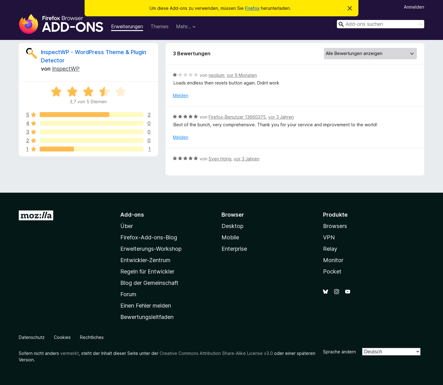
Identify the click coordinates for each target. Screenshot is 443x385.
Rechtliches (92, 337)
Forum (128, 294)
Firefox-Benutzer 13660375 (237, 117)
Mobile (230, 237)
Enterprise (234, 249)
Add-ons (132, 214)
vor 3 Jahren (281, 117)
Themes (159, 26)
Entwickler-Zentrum (145, 260)
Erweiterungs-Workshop (151, 249)
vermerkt (69, 353)
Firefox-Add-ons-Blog (148, 237)
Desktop (232, 226)
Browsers (335, 226)
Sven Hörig (220, 158)
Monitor (333, 260)
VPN (329, 237)
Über (126, 226)
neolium (216, 75)
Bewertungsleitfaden (147, 317)
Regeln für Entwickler (147, 271)
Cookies (62, 337)
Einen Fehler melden (145, 305)
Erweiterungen (127, 26)
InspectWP (66, 68)
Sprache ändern (339, 351)
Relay (330, 249)
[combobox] (380, 24)
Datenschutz (32, 337)
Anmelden (414, 7)
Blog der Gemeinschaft (149, 283)
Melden (180, 95)
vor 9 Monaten (242, 75)
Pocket (332, 271)
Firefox (252, 8)
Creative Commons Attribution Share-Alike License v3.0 (216, 353)
